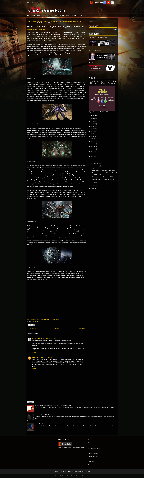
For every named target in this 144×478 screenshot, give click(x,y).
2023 (92, 126)
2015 (92, 146)
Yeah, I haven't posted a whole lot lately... (104, 170)
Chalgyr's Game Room (70, 471)
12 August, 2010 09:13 (50, 338)
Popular (30, 402)
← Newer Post (31, 329)
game (34, 21)
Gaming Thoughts (93, 453)
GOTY (67, 15)
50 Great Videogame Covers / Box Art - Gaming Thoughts (53, 406)
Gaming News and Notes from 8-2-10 (103, 179)
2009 (92, 188)
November (96, 163)
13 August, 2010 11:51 (46, 357)
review (46, 21)
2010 (92, 159)
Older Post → (82, 329)
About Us (35, 2)
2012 (92, 154)
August (94, 168)
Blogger (88, 471)
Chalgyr (35, 357)
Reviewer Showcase (59, 14)
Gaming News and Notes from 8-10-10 (103, 177)
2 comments (41, 29)
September (96, 166)
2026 (92, 119)
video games (66, 21)
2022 (92, 129)
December (96, 161)
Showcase (91, 461)
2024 (92, 124)
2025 (92, 121)
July (94, 182)
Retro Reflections (93, 456)
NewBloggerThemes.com (82, 476)
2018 (92, 139)
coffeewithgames (38, 338)
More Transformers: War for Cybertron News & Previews (44, 319)
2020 (92, 134)
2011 (92, 156)
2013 (92, 151)
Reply (34, 352)
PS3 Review (40, 21)
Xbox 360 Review (76, 21)
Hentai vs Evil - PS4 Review (44, 415)
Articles (48, 14)
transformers (53, 21)
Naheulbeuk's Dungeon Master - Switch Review (50, 424)
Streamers (74, 15)
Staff (89, 445)
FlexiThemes (63, 476)
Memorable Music (93, 459)
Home (28, 2)
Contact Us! (83, 15)
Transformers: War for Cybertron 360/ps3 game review (55, 27)
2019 (92, 136)
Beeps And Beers (93, 451)
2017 (92, 141)
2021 (92, 131)
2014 (92, 149)
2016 (92, 144)
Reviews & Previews (37, 15)
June (94, 185)
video (60, 21)
